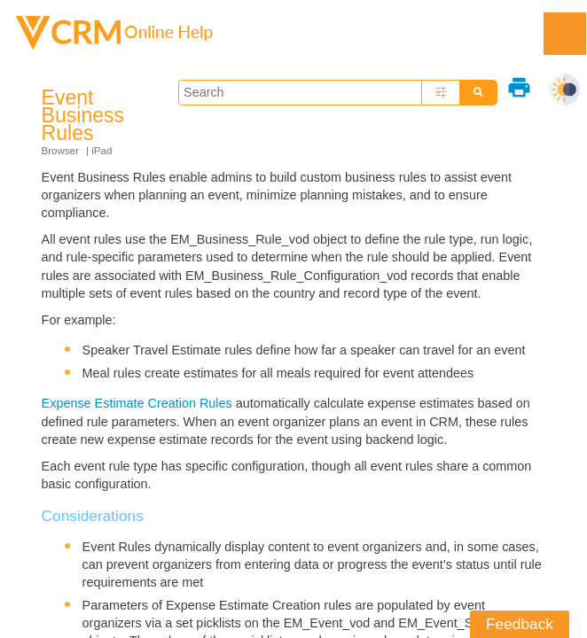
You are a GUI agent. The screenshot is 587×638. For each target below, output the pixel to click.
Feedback (519, 624)
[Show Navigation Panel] (565, 33)
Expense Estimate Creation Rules (137, 403)
